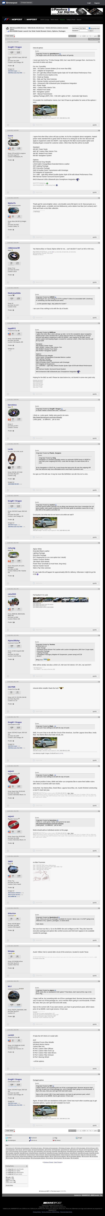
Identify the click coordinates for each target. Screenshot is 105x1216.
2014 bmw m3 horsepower (22, 1148)
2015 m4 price (47, 1151)
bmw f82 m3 (42, 1153)
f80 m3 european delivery (74, 1156)
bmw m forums (40, 1154)
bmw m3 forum (65, 1154)
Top (101, 1195)
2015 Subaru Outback (14, 892)
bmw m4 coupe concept (12, 1156)
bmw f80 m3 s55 (89, 1151)
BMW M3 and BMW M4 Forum (18, 27)
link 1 (69, 793)
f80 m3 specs (9, 1158)
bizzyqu (11, 951)
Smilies (8, 1179)
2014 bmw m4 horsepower (50, 1148)
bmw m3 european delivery (52, 1154)
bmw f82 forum (24, 1153)
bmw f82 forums (33, 1153)
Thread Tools (93, 39)
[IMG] (7, 1180)
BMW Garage (45, 19)
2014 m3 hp (18, 1149)
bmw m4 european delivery (41, 1156)
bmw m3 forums (75, 1154)
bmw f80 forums (71, 1151)
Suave (10, 135)
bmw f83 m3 (14, 1154)
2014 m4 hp (48, 1149)
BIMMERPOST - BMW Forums (90, 1195)
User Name (75, 28)
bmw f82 (16, 1153)
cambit (11, 1035)
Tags (7, 1145)
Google (80, 1138)
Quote (95, 125)
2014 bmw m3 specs (36, 1148)
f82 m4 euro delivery (24, 1158)
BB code (8, 1177)
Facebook (34, 1138)
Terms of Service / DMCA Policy (50, 1212)
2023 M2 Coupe (12, 71)
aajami (11, 771)
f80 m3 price (85, 1156)
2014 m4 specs (56, 1149)
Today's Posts (70, 19)
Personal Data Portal (66, 1212)
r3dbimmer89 (14, 248)
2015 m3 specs (23, 1151)
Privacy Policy (37, 1212)
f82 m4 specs (66, 1158)
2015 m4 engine (38, 1151)
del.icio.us (34, 1140)
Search (79, 19)
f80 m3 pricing (93, 1156)
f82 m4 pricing (58, 1158)
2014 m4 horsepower (38, 1149)
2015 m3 (80, 1149)
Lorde (10, 449)
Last (95, 36)
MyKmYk (12, 203)
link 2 (72, 793)
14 (13, 622)
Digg (56, 1138)
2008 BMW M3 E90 (13, 484)
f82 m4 (16, 1158)
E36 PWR (11, 687)
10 (13, 479)
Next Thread (57, 1162)
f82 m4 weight (75, 1158)
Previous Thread (48, 1162)
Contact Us (77, 1195)
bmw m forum (31, 1154)
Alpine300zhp (14, 640)
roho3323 (12, 594)
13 (13, 1016)
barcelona (12, 405)
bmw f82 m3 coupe (52, 1153)
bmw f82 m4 (73, 1153)
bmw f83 (8, 1154)
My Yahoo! (57, 1140)
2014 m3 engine (80, 1148)
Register (97, 3)
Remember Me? (94, 28)
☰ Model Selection (26, 2)
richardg (11, 548)
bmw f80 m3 (80, 1151)
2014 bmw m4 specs (64, 1148)
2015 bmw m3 (65, 1149)
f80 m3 (52, 1156)
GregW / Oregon (15, 47)
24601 (10, 861)
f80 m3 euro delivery (60, 1156)
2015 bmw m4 (74, 1149)
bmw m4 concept (91, 1154)
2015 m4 (30, 1151)
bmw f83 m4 (22, 1154)
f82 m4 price (49, 1158)
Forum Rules (9, 1185)
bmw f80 (54, 1151)
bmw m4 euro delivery (26, 1156)
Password (75, 30)
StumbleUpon (12, 1140)
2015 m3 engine (88, 1149)
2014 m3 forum (90, 1148)
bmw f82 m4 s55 (94, 1153)
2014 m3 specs (27, 1149)
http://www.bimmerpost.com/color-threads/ (47, 417)
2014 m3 (73, 1148)
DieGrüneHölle (14, 293)
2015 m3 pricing (13, 1151)
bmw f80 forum (62, 1151)
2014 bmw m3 (10, 1148)
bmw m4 (83, 1154)
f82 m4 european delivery (38, 1158)
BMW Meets (54, 19)
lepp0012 (12, 328)
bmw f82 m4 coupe (83, 1153)
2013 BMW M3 (12, 896)
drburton (12, 913)
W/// (10, 986)
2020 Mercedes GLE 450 (15, 72)
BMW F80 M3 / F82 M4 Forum (36, 27)
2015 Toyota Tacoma (14, 894)
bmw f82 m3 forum (63, 1153)
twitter (10, 1138)
